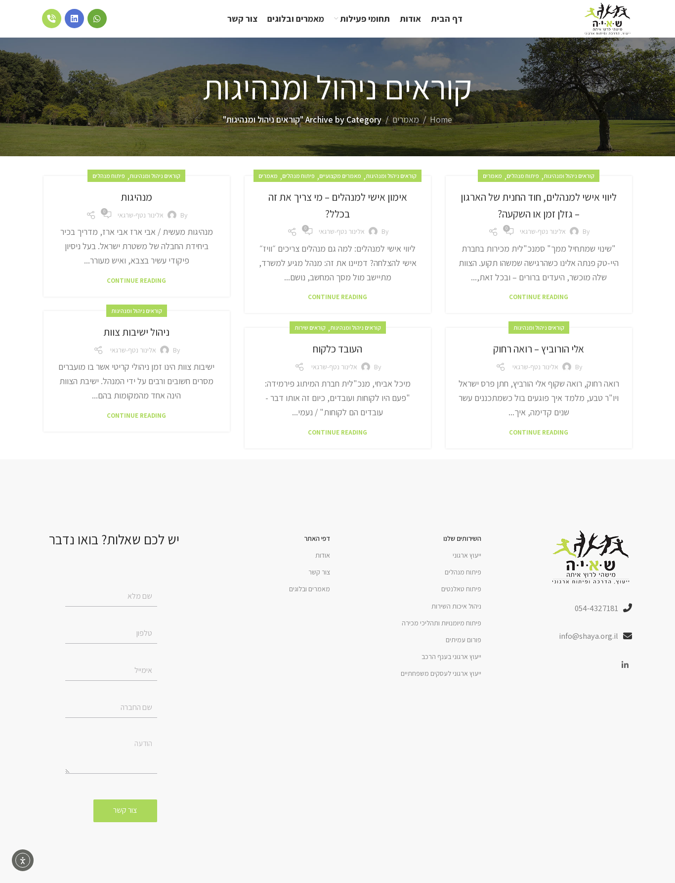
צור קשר (319, 583)
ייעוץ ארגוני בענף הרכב (451, 668)
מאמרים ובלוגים (309, 600)
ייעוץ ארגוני (467, 567)
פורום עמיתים (463, 651)
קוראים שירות (310, 339)
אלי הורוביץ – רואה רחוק (538, 360)
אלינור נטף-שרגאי (543, 243)
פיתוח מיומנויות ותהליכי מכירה (441, 634)
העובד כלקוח (338, 360)
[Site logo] (599, 24)
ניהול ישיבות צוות (136, 343)
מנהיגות (136, 208)
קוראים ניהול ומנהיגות (569, 187)
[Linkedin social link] (625, 679)
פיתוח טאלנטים (461, 600)
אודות (322, 567)
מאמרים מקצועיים (340, 187)
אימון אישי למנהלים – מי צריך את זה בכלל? (337, 216)
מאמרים (405, 131)
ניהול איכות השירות (456, 618)
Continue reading (538, 309)
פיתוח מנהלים (522, 187)
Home (441, 131)
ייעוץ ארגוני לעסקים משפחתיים (441, 685)
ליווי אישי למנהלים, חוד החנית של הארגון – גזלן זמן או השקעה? (539, 216)
